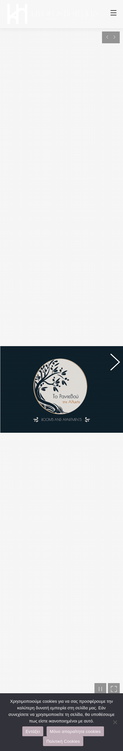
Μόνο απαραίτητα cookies (75, 731)
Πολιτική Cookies (63, 741)
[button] (111, 280)
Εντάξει (33, 731)
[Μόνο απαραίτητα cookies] (115, 722)
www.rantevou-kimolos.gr (43, 565)
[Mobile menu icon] (113, 14)
